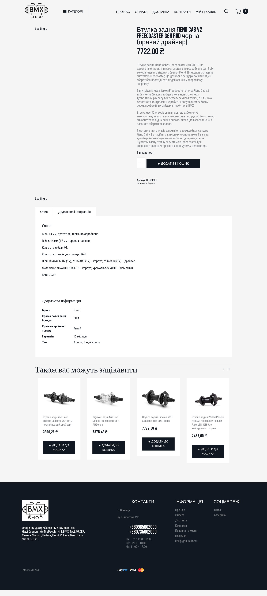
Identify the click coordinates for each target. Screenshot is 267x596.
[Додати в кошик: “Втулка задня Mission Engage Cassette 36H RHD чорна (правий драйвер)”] (59, 448)
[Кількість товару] (141, 162)
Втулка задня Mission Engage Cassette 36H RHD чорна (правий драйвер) (59, 420)
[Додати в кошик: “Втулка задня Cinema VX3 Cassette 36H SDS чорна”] (158, 444)
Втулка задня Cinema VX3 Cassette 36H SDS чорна (158, 419)
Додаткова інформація (74, 212)
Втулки (151, 183)
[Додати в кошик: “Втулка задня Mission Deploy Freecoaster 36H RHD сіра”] (108, 448)
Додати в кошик (175, 164)
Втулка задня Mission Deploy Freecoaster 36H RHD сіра (106, 420)
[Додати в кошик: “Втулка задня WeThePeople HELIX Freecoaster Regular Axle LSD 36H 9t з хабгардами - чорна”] (208, 456)
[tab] (44, 211)
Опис (44, 212)
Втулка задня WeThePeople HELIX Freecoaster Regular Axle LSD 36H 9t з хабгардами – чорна (207, 424)
